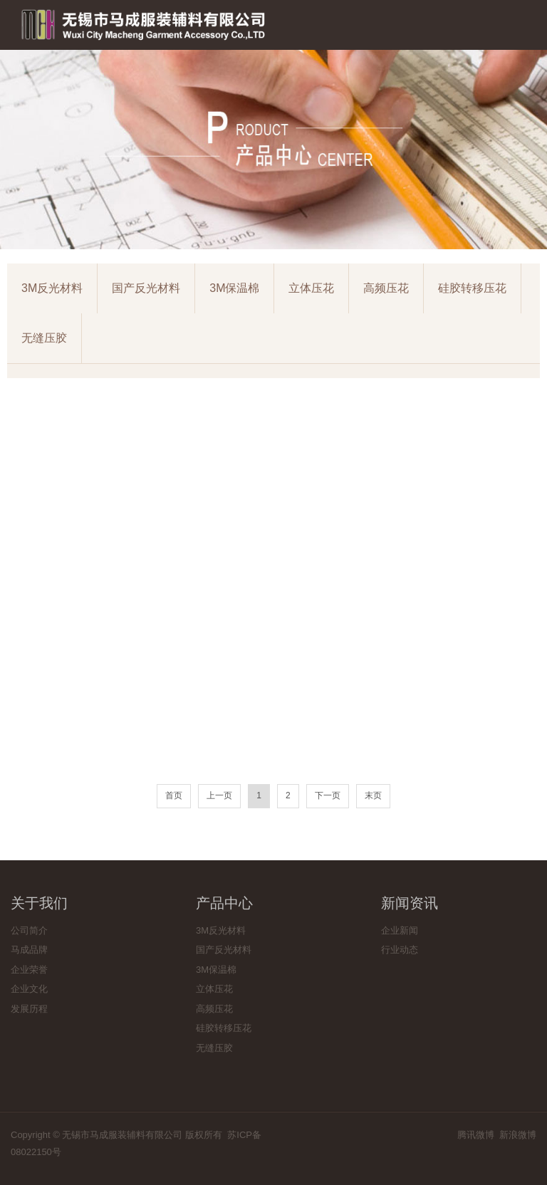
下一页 (327, 795)
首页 (173, 795)
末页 (373, 795)
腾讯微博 (475, 1134)
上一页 (219, 795)
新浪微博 (517, 1134)
